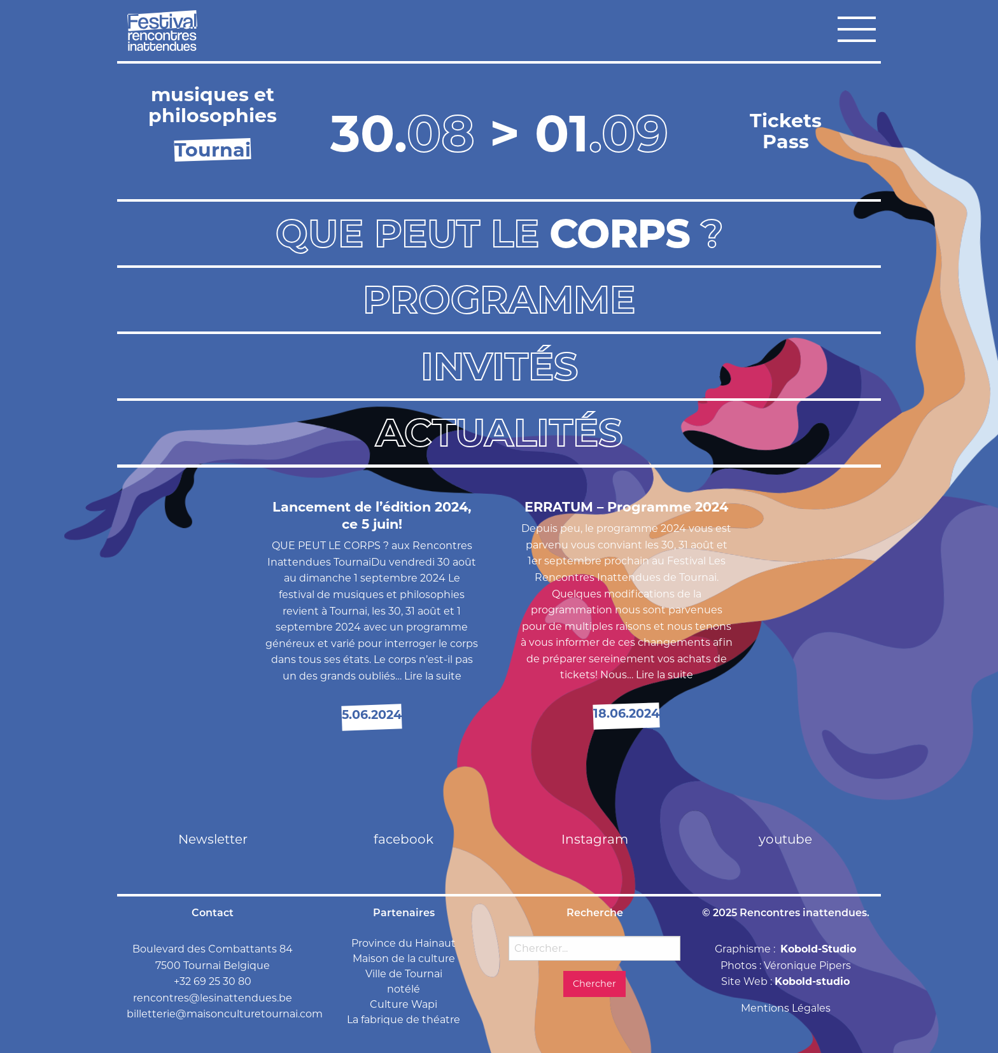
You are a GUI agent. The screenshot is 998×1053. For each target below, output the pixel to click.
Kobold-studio (812, 981)
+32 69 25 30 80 (212, 981)
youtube (785, 839)
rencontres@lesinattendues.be (212, 998)
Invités (499, 366)
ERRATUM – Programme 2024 (626, 507)
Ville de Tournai (403, 974)
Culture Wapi (403, 1004)
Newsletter (213, 839)
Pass (786, 141)
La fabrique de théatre (403, 1020)
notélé (403, 989)
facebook (403, 839)
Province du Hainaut (403, 943)
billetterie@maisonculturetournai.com (225, 1014)
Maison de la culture (404, 958)
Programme (499, 299)
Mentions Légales (786, 1008)
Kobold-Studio (818, 949)
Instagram (594, 839)
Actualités (499, 432)
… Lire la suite (428, 676)
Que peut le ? (499, 233)
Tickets (786, 120)
